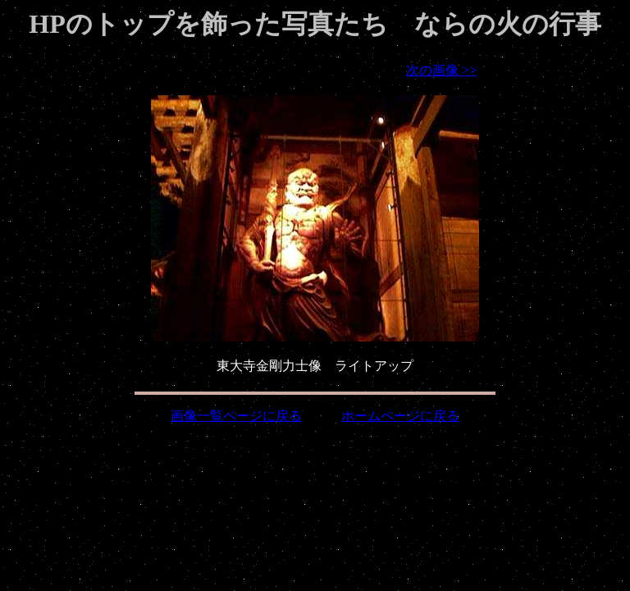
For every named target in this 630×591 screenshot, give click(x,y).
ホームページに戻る (400, 416)
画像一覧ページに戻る (236, 416)
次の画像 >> (441, 70)
